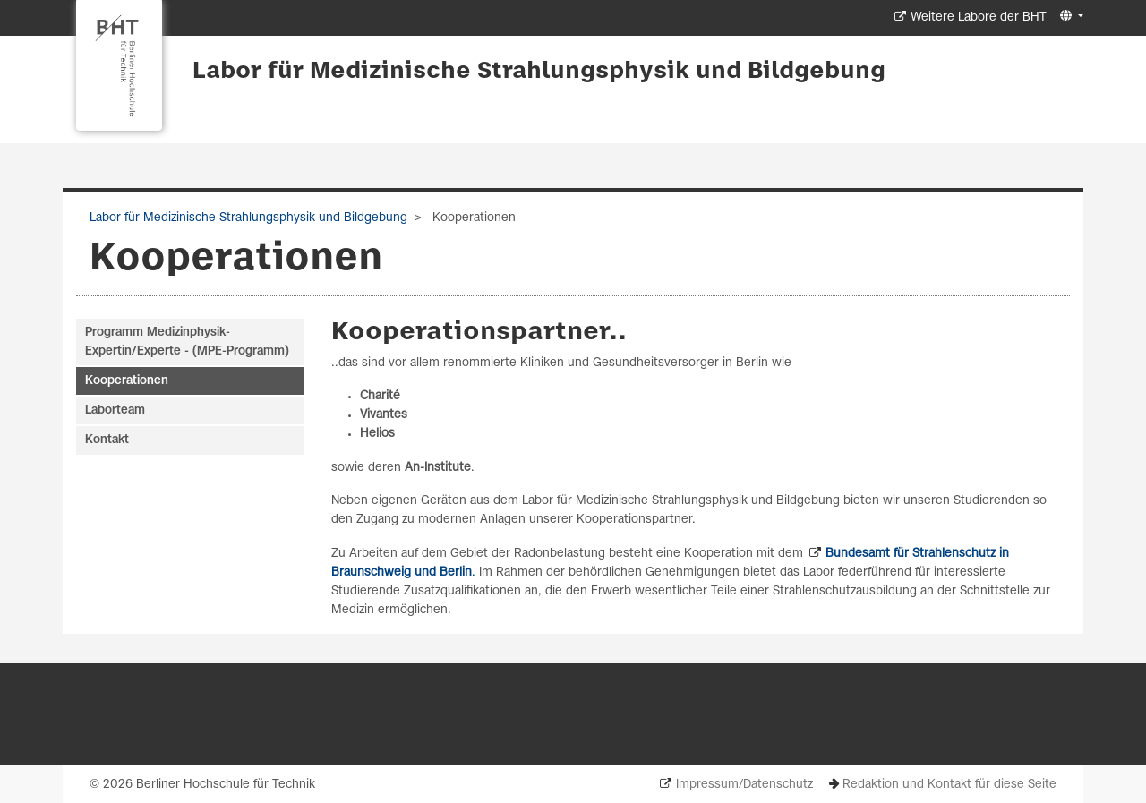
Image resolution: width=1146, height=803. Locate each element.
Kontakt (107, 440)
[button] (1069, 16)
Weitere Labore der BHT (979, 17)
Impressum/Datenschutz (744, 784)
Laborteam (115, 410)
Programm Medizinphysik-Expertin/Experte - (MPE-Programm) (187, 342)
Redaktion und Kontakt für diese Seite (949, 784)
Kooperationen (126, 381)
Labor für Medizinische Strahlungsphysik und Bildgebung (538, 71)
